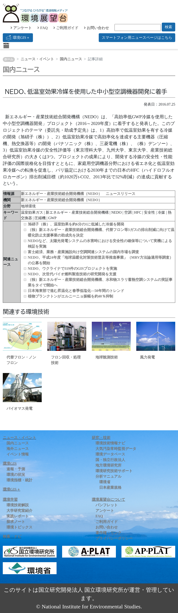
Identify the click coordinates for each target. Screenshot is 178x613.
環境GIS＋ (18, 37)
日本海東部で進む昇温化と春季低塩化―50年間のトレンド (76, 291)
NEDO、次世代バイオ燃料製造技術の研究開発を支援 (72, 274)
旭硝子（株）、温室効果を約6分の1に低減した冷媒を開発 (76, 224)
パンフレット (106, 505)
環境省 (104, 482)
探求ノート (15, 522)
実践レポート (17, 516)
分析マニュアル (108, 476)
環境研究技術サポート (114, 471)
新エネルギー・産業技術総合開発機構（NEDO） (61, 200)
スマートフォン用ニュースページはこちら (137, 37)
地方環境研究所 (108, 465)
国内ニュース (71, 59)
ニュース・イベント (37, 59)
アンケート (21, 28)
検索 (168, 27)
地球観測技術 (106, 357)
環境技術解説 (17, 505)
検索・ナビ (12, 536)
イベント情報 (17, 454)
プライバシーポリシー (114, 538)
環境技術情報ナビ (110, 443)
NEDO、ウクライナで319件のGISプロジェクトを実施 (72, 268)
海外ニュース (17, 449)
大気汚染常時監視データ (115, 449)
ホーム (8, 59)
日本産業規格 (110, 487)
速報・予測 (15, 469)
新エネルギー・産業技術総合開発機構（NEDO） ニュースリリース (78, 194)
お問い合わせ (96, 28)
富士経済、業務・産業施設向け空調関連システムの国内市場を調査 (83, 252)
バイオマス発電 (19, 408)
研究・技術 (101, 438)
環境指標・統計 (19, 480)
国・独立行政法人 (110, 460)
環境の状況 (15, 474)
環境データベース (110, 454)
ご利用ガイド (65, 28)
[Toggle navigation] (6, 45)
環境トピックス (19, 527)
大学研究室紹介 (19, 511)
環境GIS (10, 463)
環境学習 (10, 499)
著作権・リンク (108, 533)
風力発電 (147, 357)
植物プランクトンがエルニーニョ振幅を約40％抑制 (70, 296)
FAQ (42, 28)
